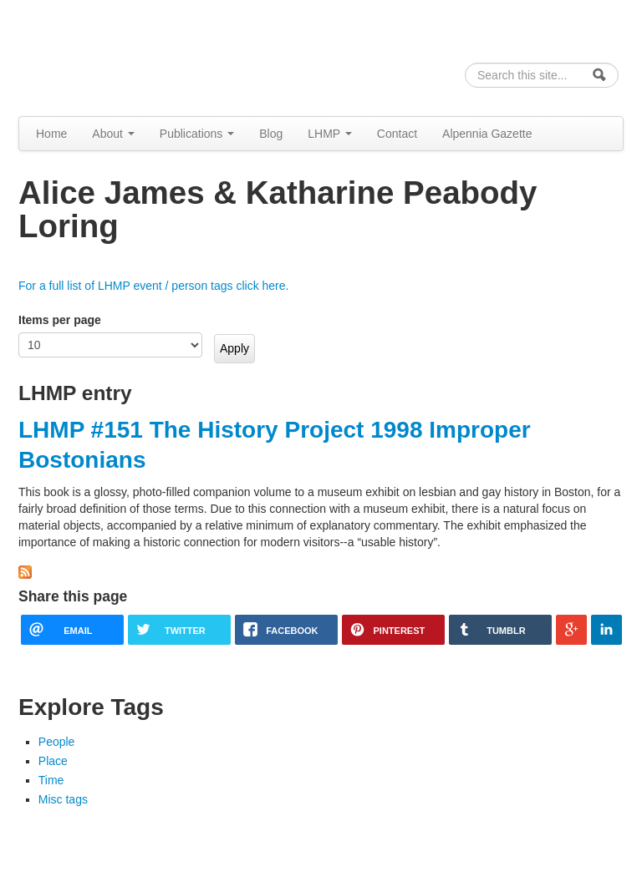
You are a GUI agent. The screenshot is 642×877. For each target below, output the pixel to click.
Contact (397, 133)
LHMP (330, 133)
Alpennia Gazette (487, 133)
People (56, 741)
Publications (197, 133)
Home (51, 133)
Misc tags (63, 799)
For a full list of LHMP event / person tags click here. (153, 285)
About (113, 133)
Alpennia (104, 55)
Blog (271, 133)
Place (53, 761)
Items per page (59, 320)
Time (51, 780)
